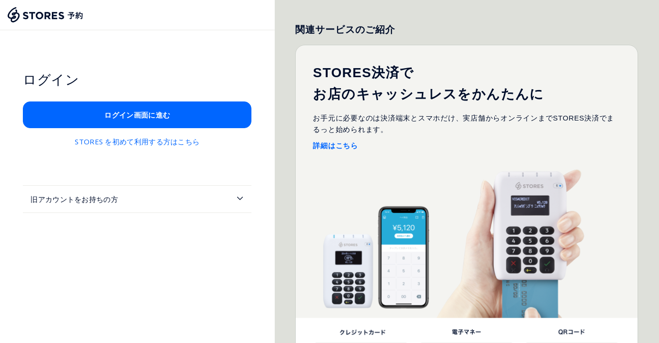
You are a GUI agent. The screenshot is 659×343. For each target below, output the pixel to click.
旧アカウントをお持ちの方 (74, 199)
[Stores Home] (46, 14)
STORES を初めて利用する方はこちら (137, 141)
